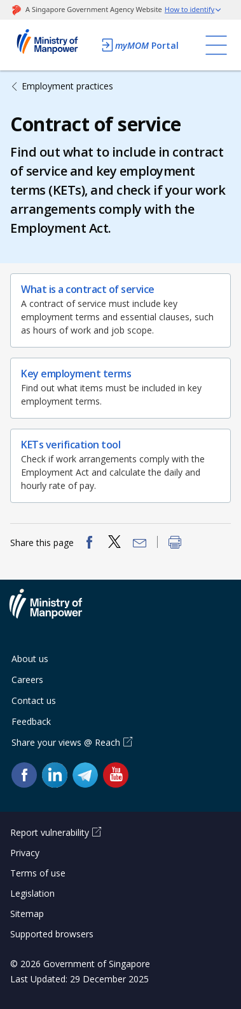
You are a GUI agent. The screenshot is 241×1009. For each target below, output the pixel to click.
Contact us (33, 700)
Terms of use (37, 873)
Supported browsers (51, 934)
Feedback (31, 721)
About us (29, 659)
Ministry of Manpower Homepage (51, 45)
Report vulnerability (49, 832)
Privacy (24, 853)
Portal (139, 45)
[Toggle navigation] (216, 45)
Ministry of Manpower (55, 611)
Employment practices (67, 86)
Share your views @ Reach (65, 742)
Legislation (32, 893)
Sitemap (27, 914)
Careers (27, 680)
